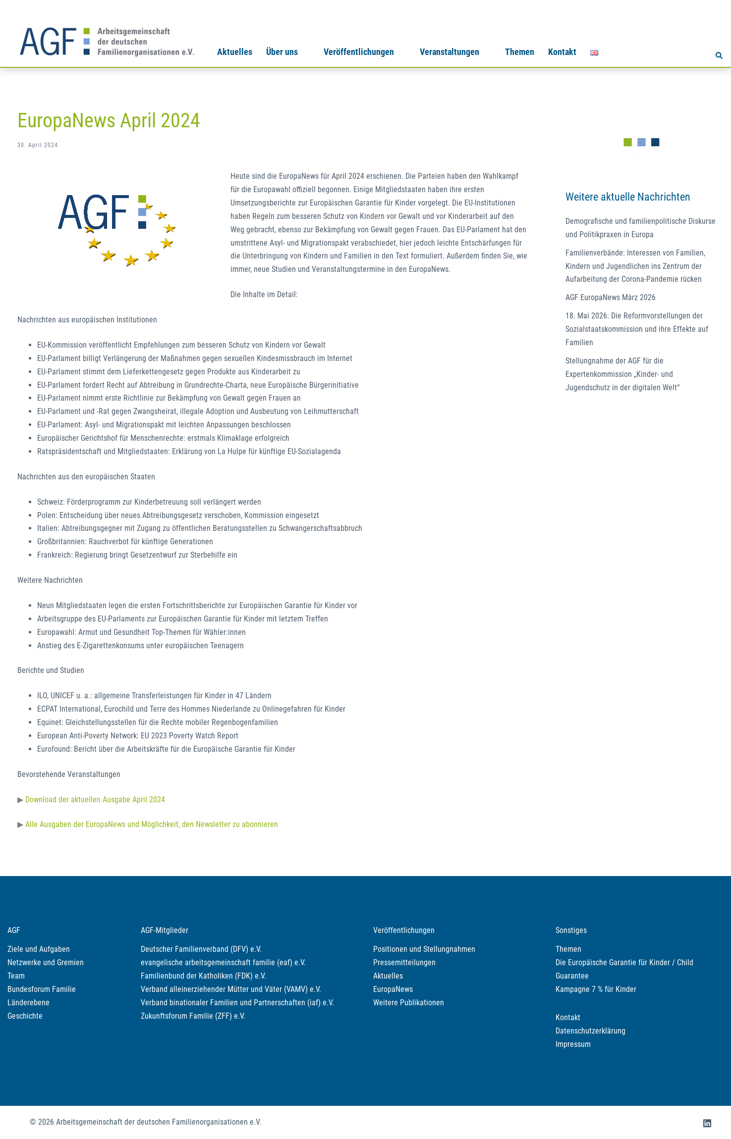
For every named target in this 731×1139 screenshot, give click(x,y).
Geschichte (25, 1016)
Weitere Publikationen (408, 1002)
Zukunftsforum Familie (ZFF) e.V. (193, 1016)
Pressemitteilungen (404, 962)
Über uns (282, 52)
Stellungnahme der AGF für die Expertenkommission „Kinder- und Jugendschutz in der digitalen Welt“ (622, 374)
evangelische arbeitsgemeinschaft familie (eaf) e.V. (223, 962)
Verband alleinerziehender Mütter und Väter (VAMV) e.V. (231, 989)
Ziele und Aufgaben (38, 949)
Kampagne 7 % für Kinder (596, 989)
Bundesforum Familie (41, 989)
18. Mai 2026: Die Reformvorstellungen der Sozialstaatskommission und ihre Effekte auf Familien (636, 329)
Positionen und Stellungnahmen (424, 949)
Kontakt (562, 52)
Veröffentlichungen (359, 52)
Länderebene (28, 1002)
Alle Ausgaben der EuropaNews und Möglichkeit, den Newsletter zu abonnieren (151, 824)
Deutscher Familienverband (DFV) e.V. (201, 949)
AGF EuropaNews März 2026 (610, 297)
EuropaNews (393, 989)
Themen (519, 52)
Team (16, 976)
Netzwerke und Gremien (45, 962)
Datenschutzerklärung (590, 1030)
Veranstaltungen (449, 52)
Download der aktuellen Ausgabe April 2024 (95, 799)
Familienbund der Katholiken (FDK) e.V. (203, 976)
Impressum (573, 1044)
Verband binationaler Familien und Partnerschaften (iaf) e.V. (237, 1002)
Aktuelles (234, 52)
